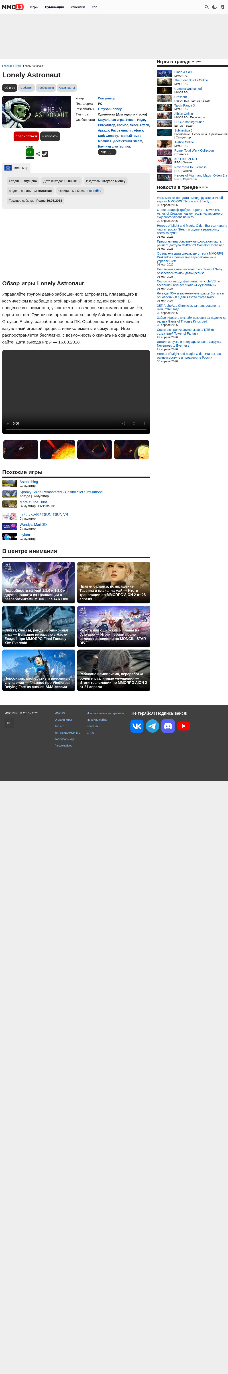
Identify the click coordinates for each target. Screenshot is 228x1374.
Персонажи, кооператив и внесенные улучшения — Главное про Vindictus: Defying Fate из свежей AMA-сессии (37, 683)
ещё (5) (106, 152)
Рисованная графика (127, 130)
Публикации (54, 7)
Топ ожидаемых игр (67, 732)
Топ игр (59, 726)
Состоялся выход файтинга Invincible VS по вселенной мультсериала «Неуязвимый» (188, 283)
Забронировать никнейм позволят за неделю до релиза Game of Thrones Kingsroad (191, 319)
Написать (50, 136)
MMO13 (60, 713)
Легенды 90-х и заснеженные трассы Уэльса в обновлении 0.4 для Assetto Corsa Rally (190, 295)
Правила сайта (97, 719)
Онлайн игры (63, 719)
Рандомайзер (63, 745)
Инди (141, 119)
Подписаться (26, 136)
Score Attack (139, 125)
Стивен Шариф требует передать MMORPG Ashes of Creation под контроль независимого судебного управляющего (190, 213)
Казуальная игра (111, 119)
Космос (122, 125)
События (26, 87)
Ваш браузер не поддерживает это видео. (76, 392)
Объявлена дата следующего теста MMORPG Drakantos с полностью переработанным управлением (190, 257)
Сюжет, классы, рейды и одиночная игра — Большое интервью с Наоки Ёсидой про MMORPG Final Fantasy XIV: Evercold (36, 636)
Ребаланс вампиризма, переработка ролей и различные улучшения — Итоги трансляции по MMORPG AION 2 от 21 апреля (113, 680)
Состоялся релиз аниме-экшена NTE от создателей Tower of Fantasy (185, 331)
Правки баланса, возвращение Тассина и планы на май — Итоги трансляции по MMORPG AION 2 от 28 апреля (112, 592)
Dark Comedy (108, 136)
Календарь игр (64, 739)
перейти (95, 191)
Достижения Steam (127, 141)
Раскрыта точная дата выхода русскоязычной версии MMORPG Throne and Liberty (190, 199)
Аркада (103, 130)
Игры (34, 7)
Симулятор (106, 98)
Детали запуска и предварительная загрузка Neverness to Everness (189, 343)
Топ (94, 7)
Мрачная (104, 141)
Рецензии (78, 7)
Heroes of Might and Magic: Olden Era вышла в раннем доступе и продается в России (190, 355)
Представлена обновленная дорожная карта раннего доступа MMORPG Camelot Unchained (190, 243)
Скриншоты (67, 87)
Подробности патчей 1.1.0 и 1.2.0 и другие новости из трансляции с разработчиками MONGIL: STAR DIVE (37, 595)
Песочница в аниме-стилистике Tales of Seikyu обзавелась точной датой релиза (190, 271)
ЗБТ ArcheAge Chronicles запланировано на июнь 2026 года (188, 307)
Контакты (93, 726)
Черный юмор (130, 136)
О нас (90, 732)
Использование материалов (105, 713)
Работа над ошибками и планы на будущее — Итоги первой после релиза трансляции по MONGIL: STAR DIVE (112, 636)
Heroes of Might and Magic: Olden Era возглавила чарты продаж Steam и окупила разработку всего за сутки (192, 229)
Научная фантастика (114, 146)
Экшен (130, 119)
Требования (46, 87)
